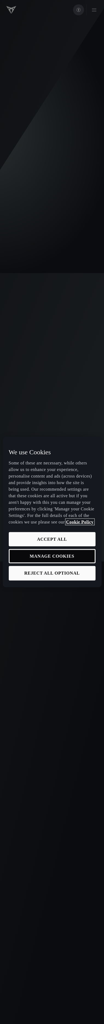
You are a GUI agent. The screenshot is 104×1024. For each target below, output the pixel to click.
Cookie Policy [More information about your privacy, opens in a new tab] (80, 521)
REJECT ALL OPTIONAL (52, 573)
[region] (52, 512)
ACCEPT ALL (52, 539)
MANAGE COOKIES (52, 556)
